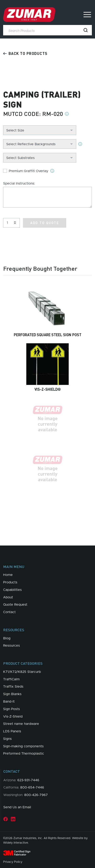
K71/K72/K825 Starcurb (22, 671)
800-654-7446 (32, 787)
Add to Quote (44, 223)
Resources (11, 645)
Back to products (25, 53)
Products (10, 582)
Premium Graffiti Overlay (28, 171)
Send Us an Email (17, 807)
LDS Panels (12, 731)
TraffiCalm (11, 679)
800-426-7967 (36, 795)
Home (8, 575)
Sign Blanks (12, 694)
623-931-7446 (28, 780)
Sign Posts (11, 709)
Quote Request (15, 604)
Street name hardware (21, 723)
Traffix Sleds (13, 686)
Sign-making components (23, 746)
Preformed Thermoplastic (23, 753)
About (8, 597)
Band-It (9, 701)
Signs (7, 738)
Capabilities (12, 589)
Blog (6, 638)
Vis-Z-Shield (13, 716)
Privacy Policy (12, 862)
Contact (9, 612)
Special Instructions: (19, 183)
